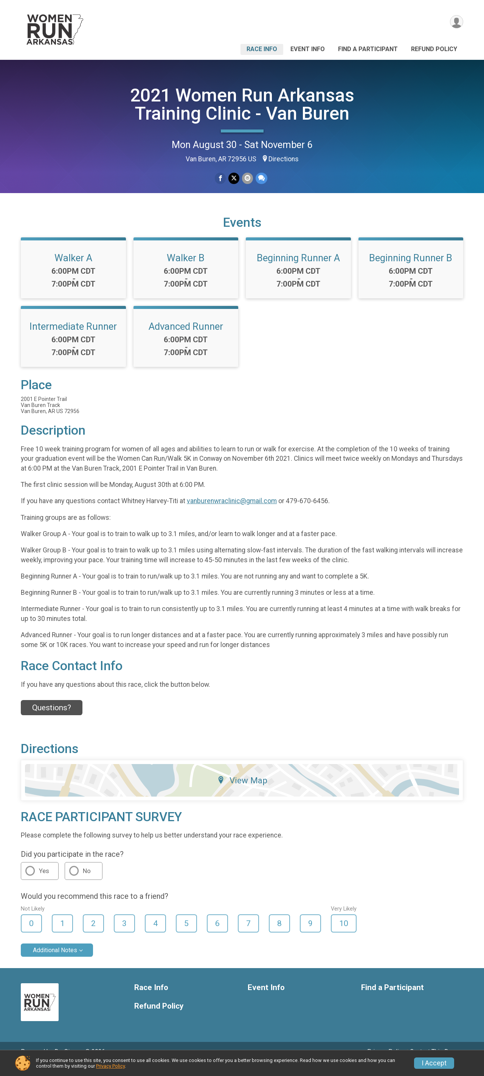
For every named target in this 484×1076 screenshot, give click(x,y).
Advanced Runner (186, 337)
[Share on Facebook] (220, 178)
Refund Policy (434, 49)
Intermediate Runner (73, 337)
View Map (242, 790)
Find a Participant (368, 49)
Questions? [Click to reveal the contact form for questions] (51, 718)
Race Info (262, 49)
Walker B (186, 268)
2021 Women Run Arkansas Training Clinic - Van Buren (242, 104)
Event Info (307, 49)
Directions (283, 159)
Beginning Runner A (298, 268)
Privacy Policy (110, 1066)
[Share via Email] (247, 178)
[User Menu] (456, 22)
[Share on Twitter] (233, 178)
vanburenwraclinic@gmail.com (232, 511)
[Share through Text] (261, 178)
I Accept (434, 1063)
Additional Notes (55, 960)
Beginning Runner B (410, 268)
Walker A (73, 268)
